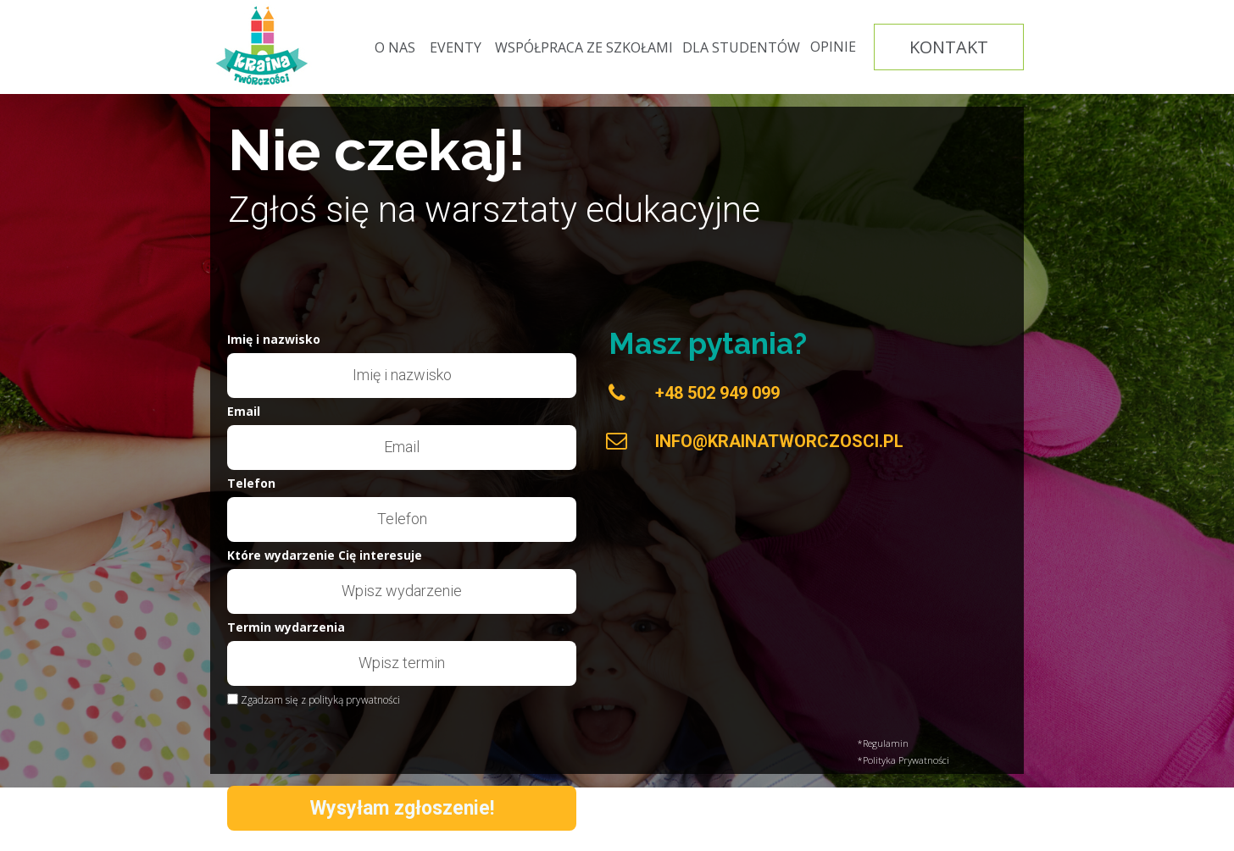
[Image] (262, 46)
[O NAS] (395, 47)
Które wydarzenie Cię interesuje (324, 556)
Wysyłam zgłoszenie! (401, 808)
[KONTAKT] (949, 47)
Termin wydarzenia (286, 628)
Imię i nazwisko (273, 340)
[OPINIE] (833, 47)
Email (243, 412)
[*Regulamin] (941, 743)
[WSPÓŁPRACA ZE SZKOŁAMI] (584, 47)
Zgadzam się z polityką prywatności (320, 700)
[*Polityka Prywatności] (941, 760)
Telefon (251, 484)
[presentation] (347, 743)
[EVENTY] (455, 47)
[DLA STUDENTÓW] (741, 47)
